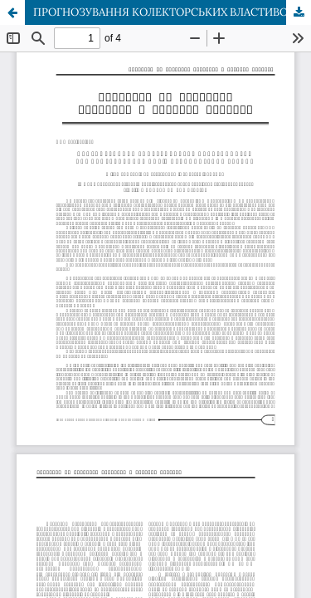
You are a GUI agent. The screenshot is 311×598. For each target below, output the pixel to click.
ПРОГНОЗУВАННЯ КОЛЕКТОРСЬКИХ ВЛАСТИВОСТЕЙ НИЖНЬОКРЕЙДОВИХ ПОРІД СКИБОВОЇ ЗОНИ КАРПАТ (172, 12)
